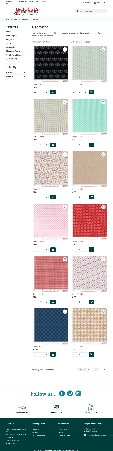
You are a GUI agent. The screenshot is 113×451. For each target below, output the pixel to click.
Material (9, 76)
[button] (86, 3)
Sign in (60, 432)
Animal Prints (11, 59)
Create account (64, 435)
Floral (8, 32)
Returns (35, 432)
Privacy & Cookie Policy (16, 434)
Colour (9, 72)
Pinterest (70, 393)
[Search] (91, 11)
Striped (9, 43)
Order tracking (64, 429)
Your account (63, 424)
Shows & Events (12, 440)
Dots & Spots (11, 36)
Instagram (78, 393)
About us (10, 437)
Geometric (10, 47)
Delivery (35, 429)
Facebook (62, 393)
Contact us (10, 443)
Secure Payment (38, 435)
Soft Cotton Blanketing (15, 55)
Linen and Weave (13, 51)
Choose (94, 42)
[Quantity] (41, 92)
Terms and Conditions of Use (16, 430)
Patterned (12, 26)
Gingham (10, 39)
